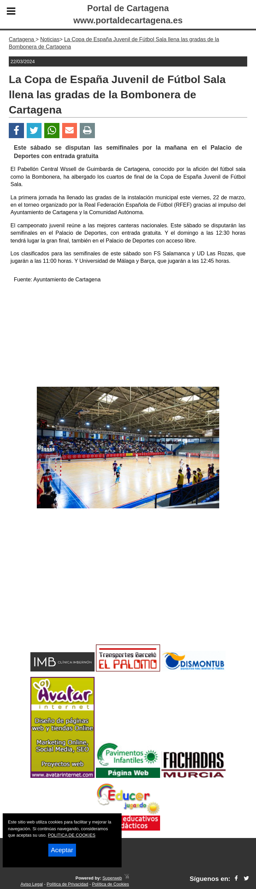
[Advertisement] (128, 336)
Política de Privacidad (67, 884)
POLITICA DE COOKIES (72, 835)
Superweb (112, 878)
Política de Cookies (110, 884)
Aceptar (62, 850)
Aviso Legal (32, 884)
